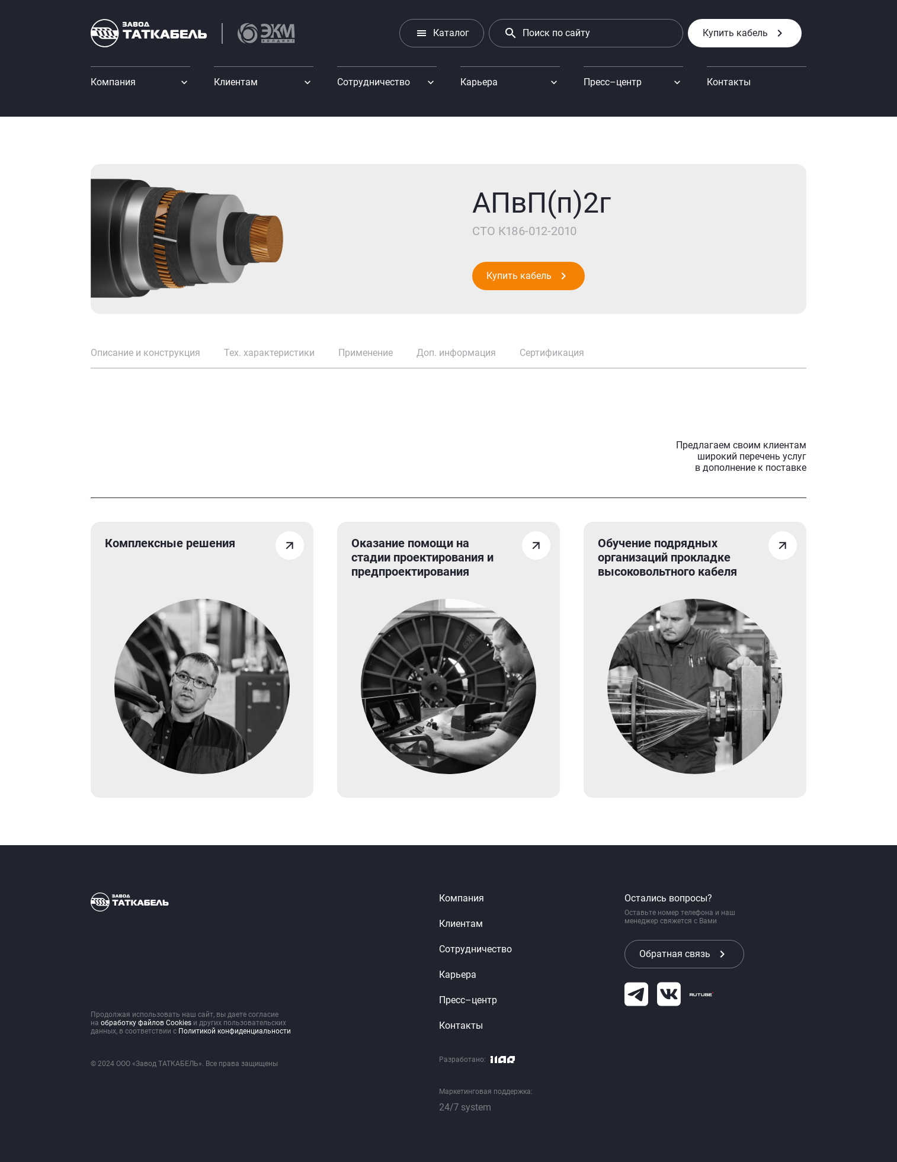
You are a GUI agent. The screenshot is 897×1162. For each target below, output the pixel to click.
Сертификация (552, 352)
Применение (365, 352)
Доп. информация (456, 352)
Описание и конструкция (145, 352)
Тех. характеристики (269, 352)
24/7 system (465, 1107)
